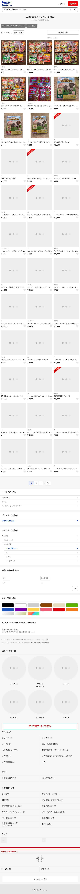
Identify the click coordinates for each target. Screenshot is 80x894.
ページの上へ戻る (40, 879)
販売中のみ (7, 33)
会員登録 (73, 4)
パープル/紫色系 (26, 609)
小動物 (3, 67)
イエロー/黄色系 (39, 609)
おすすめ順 (19, 33)
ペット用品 (32, 26)
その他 (3, 212)
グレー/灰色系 (39, 605)
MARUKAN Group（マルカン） (13, 26)
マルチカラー (39, 614)
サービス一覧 (6, 869)
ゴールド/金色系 (26, 614)
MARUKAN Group (40, 521)
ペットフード (31, 103)
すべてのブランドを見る (40, 726)
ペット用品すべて (42, 548)
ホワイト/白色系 (26, 605)
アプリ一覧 (45, 869)
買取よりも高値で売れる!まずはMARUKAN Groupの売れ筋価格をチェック (40, 630)
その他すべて (41, 540)
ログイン (62, 4)
